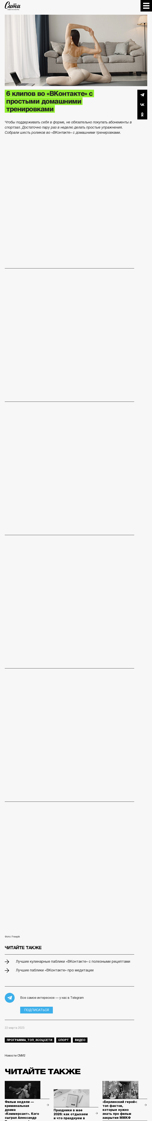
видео (80, 1040)
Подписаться (36, 1010)
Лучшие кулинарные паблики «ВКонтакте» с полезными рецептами (73, 961)
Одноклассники (142, 114)
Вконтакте (142, 105)
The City (13, 5)
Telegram (142, 95)
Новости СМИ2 (15, 1055)
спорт (63, 1040)
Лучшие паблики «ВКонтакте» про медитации (55, 970)
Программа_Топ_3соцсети (29, 1040)
